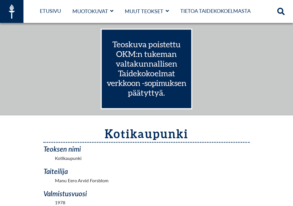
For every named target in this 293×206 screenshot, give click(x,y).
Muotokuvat (90, 11)
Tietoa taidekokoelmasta (215, 11)
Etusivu (50, 11)
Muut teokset (144, 11)
